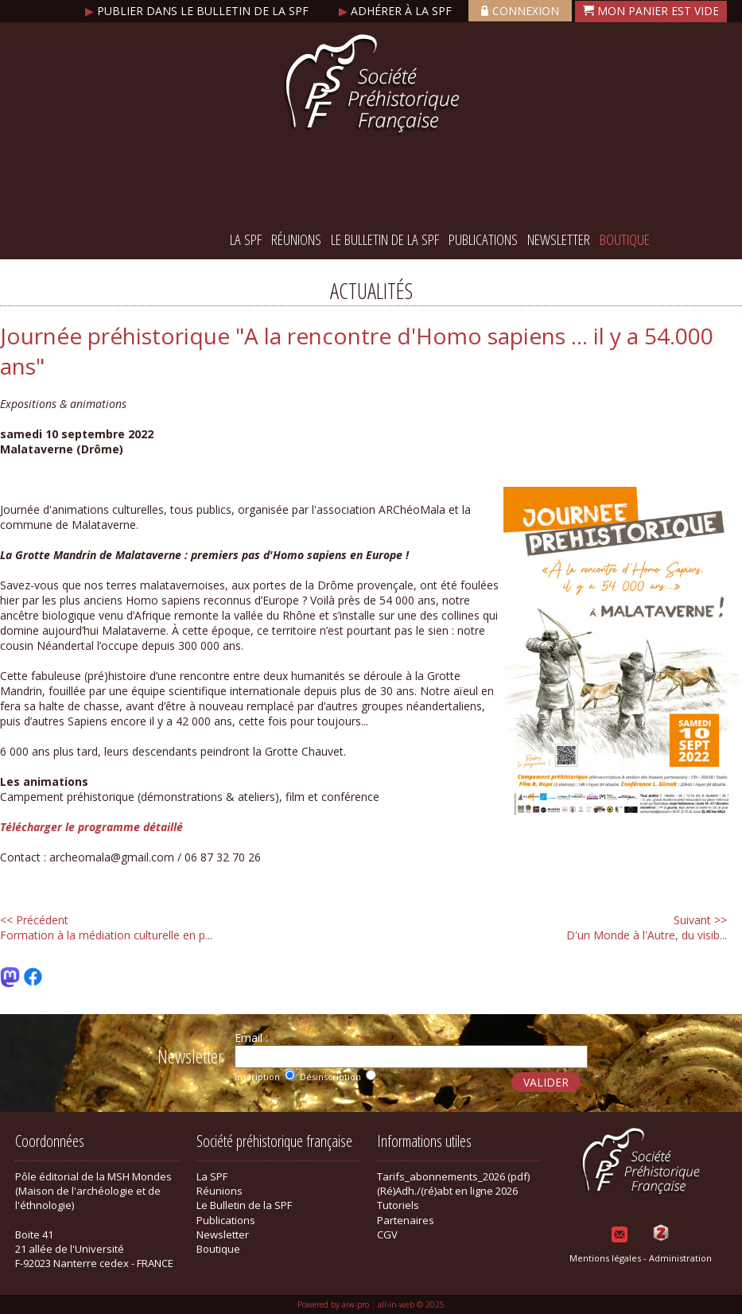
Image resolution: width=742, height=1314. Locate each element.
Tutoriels (398, 1205)
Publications (483, 239)
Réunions (296, 239)
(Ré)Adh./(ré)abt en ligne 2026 (447, 1191)
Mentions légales (605, 1258)
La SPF (246, 239)
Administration (680, 1258)
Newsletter (558, 239)
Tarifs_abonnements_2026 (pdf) (453, 1176)
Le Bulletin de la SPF (385, 239)
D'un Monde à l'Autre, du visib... (646, 927)
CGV (387, 1234)
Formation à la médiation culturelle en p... (106, 927)
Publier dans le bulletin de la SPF (198, 10)
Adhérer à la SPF (397, 10)
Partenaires (405, 1220)
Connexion (520, 10)
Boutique (625, 239)
